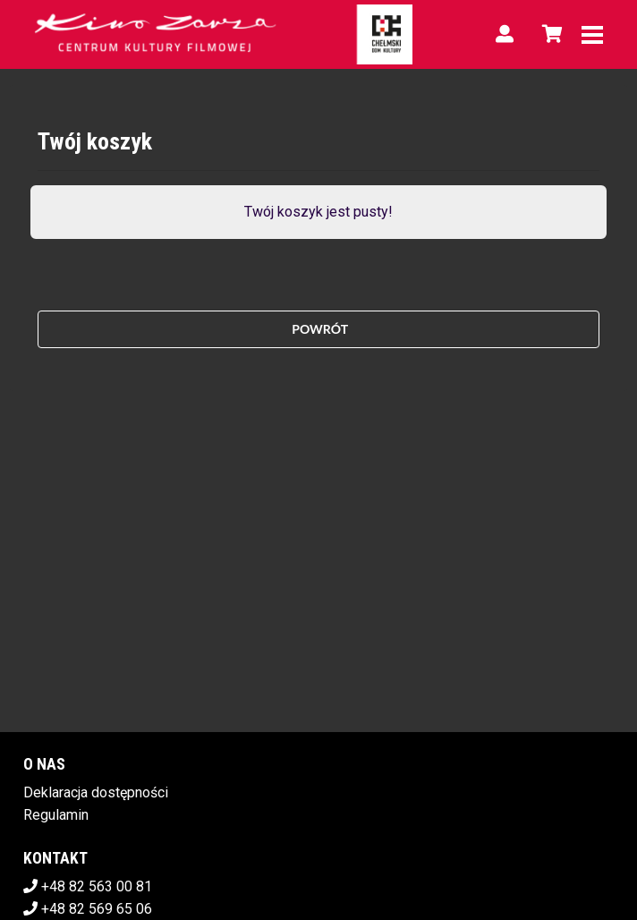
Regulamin (56, 814)
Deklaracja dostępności (95, 792)
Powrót (318, 328)
